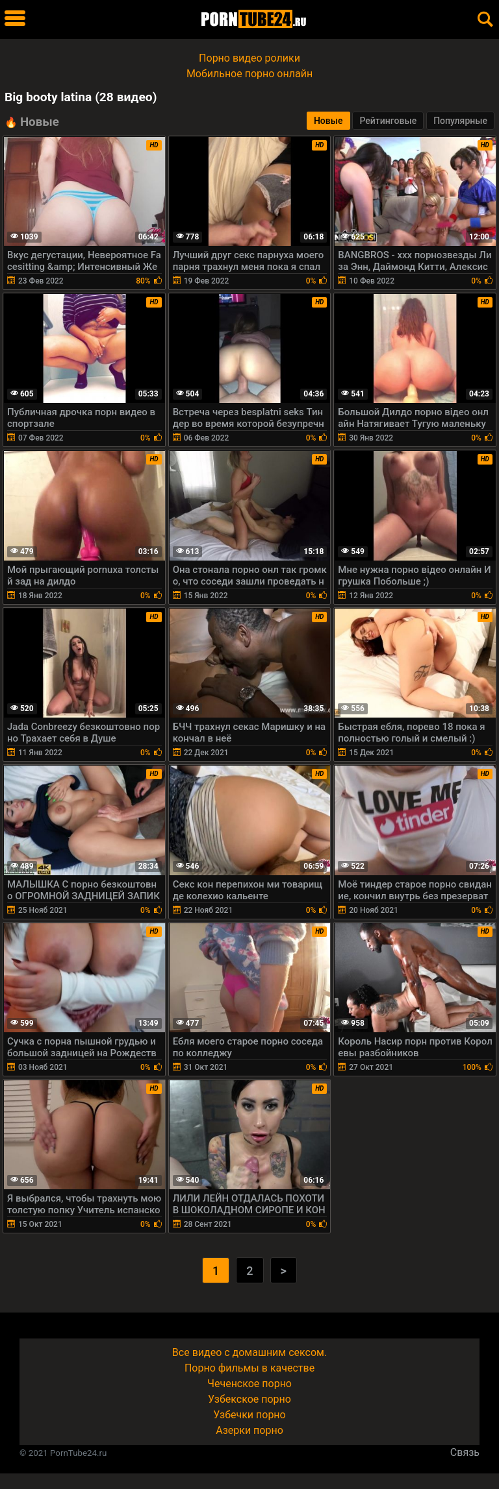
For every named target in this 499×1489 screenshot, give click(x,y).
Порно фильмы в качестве (249, 1368)
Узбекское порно (249, 1399)
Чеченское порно (249, 1383)
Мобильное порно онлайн (249, 73)
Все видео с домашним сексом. (249, 1352)
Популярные (460, 120)
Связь (465, 1452)
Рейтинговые (387, 120)
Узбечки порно (249, 1415)
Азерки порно (249, 1430)
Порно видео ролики (249, 58)
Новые (328, 120)
